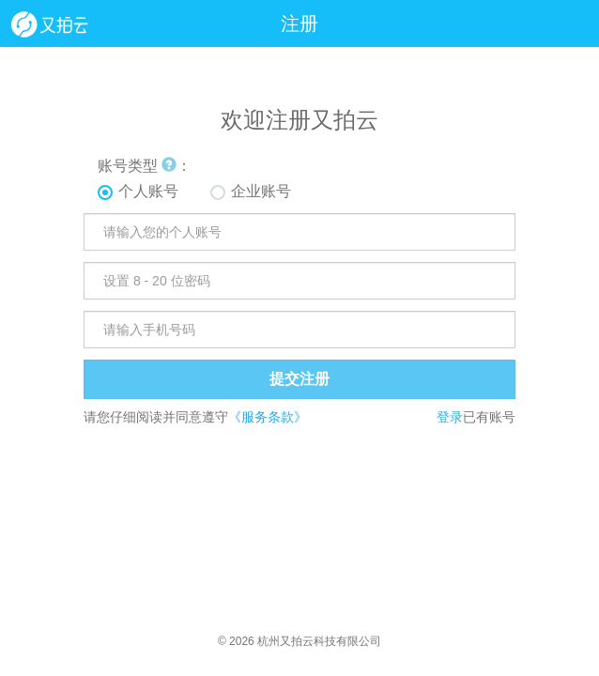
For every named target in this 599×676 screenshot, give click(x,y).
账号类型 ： (145, 166)
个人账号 (148, 191)
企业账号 (261, 191)
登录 (450, 416)
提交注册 (299, 379)
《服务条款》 (267, 416)
